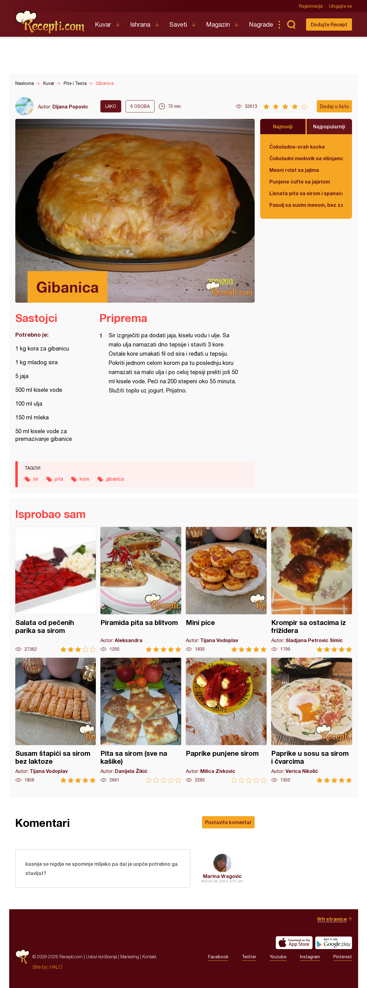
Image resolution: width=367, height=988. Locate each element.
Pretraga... (291, 24)
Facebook (218, 956)
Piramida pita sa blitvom (140, 589)
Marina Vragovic (222, 876)
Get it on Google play (333, 942)
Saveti (178, 24)
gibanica (115, 479)
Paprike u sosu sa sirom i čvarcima (311, 720)
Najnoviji (283, 126)
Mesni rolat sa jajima (294, 170)
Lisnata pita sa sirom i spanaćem (306, 193)
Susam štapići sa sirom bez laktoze (55, 720)
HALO (56, 967)
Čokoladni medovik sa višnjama (306, 158)
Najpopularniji (329, 126)
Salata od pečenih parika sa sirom (55, 589)
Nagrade (261, 24)
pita (59, 479)
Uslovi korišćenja (101, 956)
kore (84, 479)
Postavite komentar (228, 822)
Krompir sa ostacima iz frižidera (311, 589)
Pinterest (342, 956)
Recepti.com (50, 22)
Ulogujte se (340, 6)
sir (35, 479)
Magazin (218, 24)
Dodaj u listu (334, 106)
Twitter (249, 956)
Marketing (129, 956)
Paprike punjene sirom (226, 720)
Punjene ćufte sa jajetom (299, 181)
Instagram (310, 956)
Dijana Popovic (70, 106)
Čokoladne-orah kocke (297, 147)
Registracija (311, 6)
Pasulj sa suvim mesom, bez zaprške (306, 205)
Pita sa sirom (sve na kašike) (140, 720)
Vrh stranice (332, 919)
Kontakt (149, 956)
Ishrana (140, 24)
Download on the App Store (294, 942)
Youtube (278, 956)
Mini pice (226, 589)
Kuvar (103, 24)
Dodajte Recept (329, 24)
